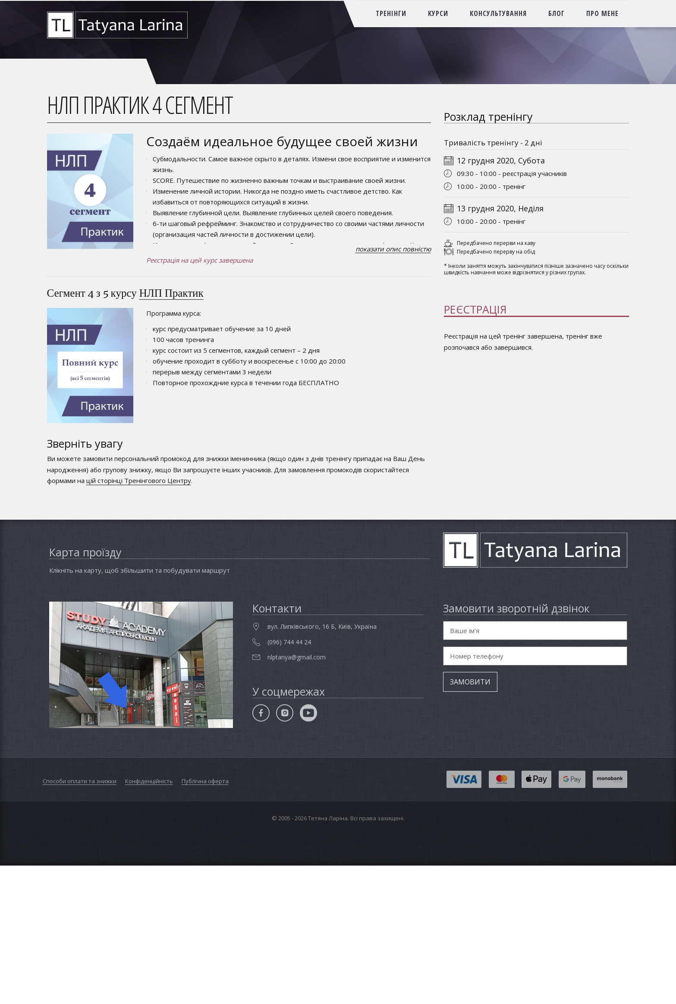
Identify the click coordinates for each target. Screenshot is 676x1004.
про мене (602, 13)
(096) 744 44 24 (289, 780)
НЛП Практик (171, 292)
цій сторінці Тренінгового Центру (138, 480)
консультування (498, 13)
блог (556, 13)
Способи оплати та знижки (79, 919)
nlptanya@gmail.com (296, 795)
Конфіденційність (149, 919)
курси (438, 13)
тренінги (391, 13)
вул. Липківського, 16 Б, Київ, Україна (322, 765)
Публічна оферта (205, 919)
